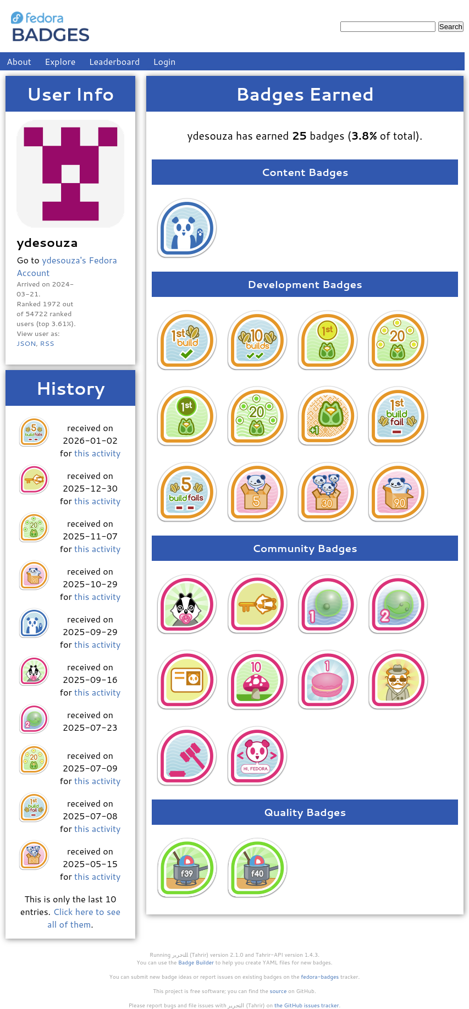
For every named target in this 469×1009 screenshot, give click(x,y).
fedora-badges (320, 976)
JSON (26, 343)
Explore (60, 61)
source (278, 991)
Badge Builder (196, 962)
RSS (47, 343)
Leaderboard (114, 61)
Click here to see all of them (83, 917)
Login (164, 61)
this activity (97, 452)
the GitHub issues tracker (306, 1005)
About (19, 61)
